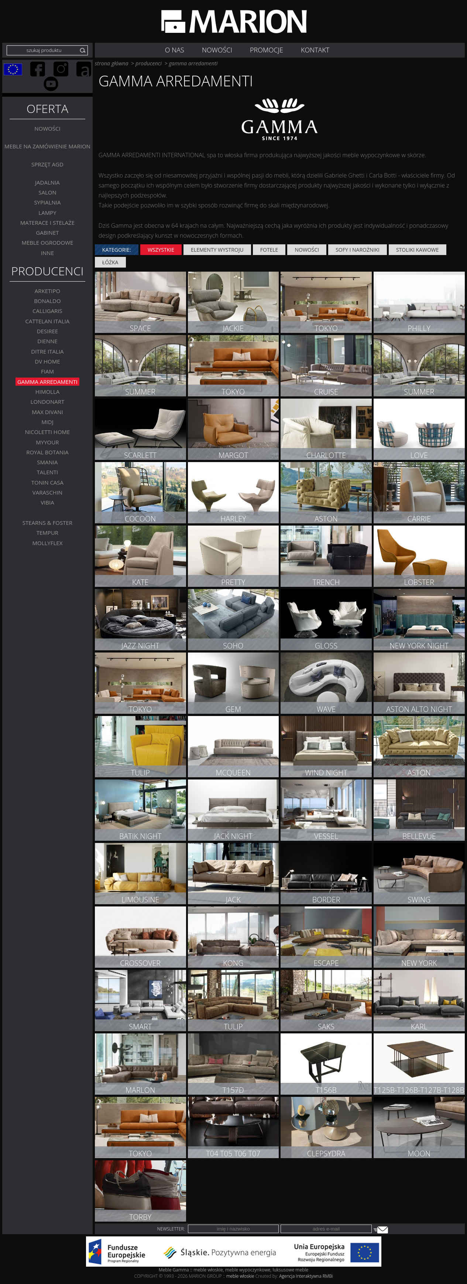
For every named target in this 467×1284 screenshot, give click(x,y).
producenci (148, 63)
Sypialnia (47, 202)
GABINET (47, 232)
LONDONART (48, 401)
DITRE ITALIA (47, 351)
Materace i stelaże (47, 222)
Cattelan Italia (47, 321)
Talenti (47, 472)
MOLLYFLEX (47, 543)
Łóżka (110, 262)
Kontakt (315, 49)
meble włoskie (240, 1276)
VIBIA (47, 502)
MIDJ (47, 422)
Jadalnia (47, 182)
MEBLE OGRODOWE (47, 243)
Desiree (47, 331)
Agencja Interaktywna (300, 1276)
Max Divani (47, 412)
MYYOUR (47, 442)
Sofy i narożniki (358, 249)
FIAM (47, 371)
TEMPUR (47, 533)
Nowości (47, 128)
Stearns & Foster (47, 522)
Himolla (47, 391)
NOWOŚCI (217, 49)
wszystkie (161, 249)
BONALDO (47, 300)
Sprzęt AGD (47, 164)
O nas (174, 49)
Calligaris (47, 311)
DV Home (47, 361)
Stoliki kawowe (417, 249)
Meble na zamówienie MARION (47, 146)
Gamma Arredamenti (47, 381)
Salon (47, 192)
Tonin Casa (47, 482)
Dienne (47, 341)
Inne (47, 253)
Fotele (269, 249)
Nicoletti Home (47, 432)
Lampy (47, 212)
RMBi (328, 1276)
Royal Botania (47, 452)
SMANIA (47, 462)
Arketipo (47, 291)
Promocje (266, 49)
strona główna (111, 63)
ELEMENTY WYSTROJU (217, 249)
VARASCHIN (47, 492)
